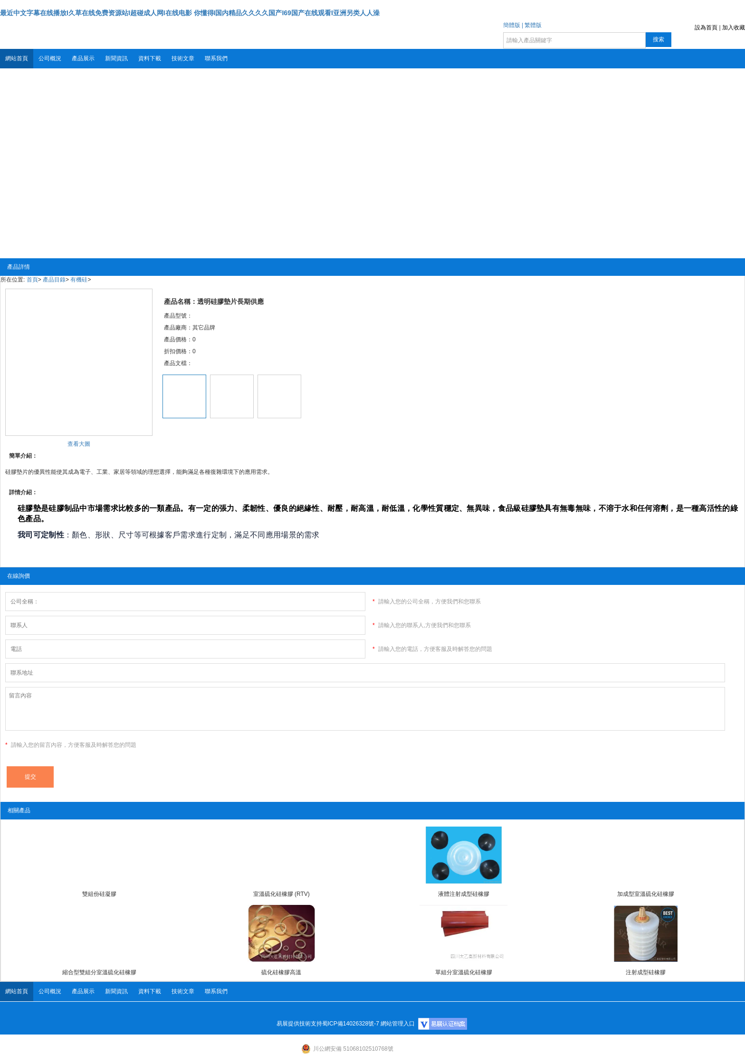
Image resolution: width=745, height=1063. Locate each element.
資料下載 (149, 58)
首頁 (32, 279)
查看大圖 (78, 444)
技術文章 (183, 58)
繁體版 (533, 25)
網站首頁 (16, 58)
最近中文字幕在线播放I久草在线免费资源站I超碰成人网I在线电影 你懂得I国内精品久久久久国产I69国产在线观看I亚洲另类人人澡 (190, 13)
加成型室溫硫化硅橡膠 (645, 894)
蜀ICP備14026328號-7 (350, 1023)
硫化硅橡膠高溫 (281, 972)
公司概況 (49, 58)
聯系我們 (216, 58)
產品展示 (83, 58)
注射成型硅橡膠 (646, 972)
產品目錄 (54, 279)
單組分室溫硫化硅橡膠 (463, 972)
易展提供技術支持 (299, 1023)
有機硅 (78, 279)
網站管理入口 (398, 1023)
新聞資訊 (116, 58)
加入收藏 (733, 27)
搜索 (658, 39)
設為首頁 (706, 27)
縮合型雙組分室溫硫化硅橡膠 (99, 972)
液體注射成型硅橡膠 (463, 894)
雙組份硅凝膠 (99, 894)
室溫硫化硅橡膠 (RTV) (281, 894)
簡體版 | (513, 25)
